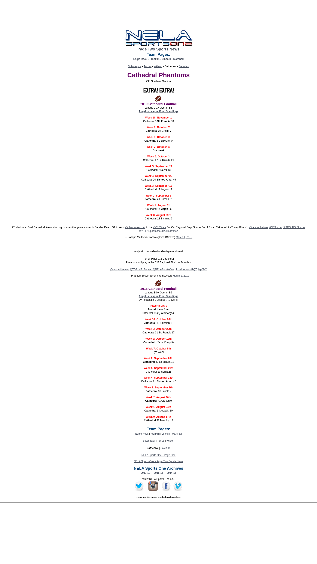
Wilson (158, 66)
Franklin (154, 59)
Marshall (178, 59)
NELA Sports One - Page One (158, 455)
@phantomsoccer (135, 227)
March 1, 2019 (184, 237)
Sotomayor (134, 66)
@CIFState (159, 227)
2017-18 (145, 472)
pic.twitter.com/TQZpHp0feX (191, 269)
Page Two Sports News (158, 49)
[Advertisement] (158, 534)
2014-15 (171, 472)
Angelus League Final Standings (158, 111)
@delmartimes (169, 230)
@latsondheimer (258, 227)
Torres (147, 66)
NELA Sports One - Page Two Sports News (158, 461)
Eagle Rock (140, 59)
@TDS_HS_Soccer (294, 227)
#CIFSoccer (275, 227)
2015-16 (158, 472)
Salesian (184, 66)
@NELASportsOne (150, 230)
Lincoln (166, 59)
